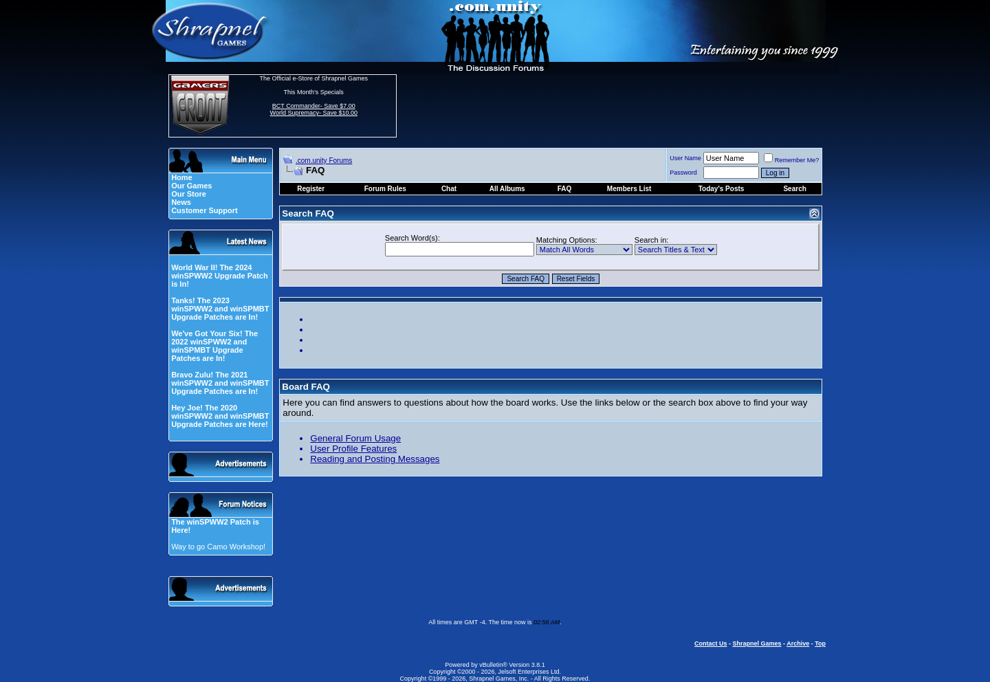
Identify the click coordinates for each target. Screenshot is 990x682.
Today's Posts (721, 188)
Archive (797, 643)
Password (683, 172)
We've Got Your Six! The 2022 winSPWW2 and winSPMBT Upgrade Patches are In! (214, 345)
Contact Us (710, 643)
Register (310, 188)
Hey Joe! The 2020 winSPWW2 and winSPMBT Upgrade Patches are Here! (220, 416)
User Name (685, 158)
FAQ (565, 188)
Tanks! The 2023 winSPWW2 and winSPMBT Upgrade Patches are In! (220, 308)
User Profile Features (353, 448)
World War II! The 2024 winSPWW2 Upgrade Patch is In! (219, 275)
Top (820, 643)
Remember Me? (792, 160)
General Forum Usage (355, 438)
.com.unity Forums (324, 160)
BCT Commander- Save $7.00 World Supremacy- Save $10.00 (314, 109)
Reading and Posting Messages (374, 459)
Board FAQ (306, 387)
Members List (629, 188)
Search (794, 188)
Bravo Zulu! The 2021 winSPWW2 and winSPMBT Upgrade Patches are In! (220, 383)
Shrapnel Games (756, 643)
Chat (448, 188)
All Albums (507, 188)
